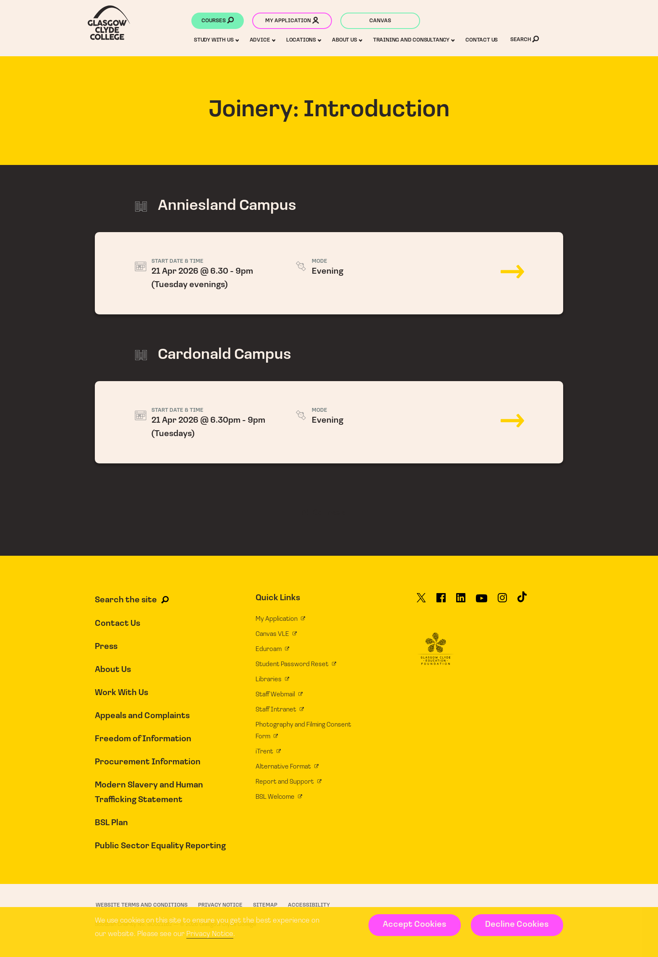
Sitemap (265, 904)
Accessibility (309, 904)
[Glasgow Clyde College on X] (421, 601)
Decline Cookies (516, 924)
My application (292, 21)
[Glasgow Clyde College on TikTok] (522, 600)
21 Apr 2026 (329, 273)
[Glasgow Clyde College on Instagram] (502, 601)
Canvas (380, 21)
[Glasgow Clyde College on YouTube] (481, 601)
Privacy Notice (209, 934)
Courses (217, 21)
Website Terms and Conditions (142, 904)
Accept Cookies (414, 924)
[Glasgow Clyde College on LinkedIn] (460, 601)
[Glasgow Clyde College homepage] (109, 22)
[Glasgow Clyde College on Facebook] (441, 601)
